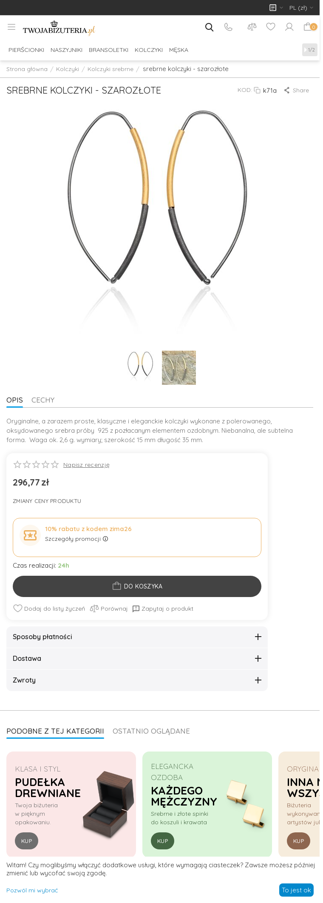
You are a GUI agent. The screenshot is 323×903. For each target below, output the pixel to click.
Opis (14, 399)
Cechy (42, 399)
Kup (26, 840)
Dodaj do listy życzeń (49, 608)
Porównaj (108, 608)
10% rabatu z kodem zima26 (88, 529)
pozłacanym (132, 430)
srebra (65, 430)
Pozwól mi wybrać (32, 890)
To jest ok (296, 890)
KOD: (245, 90)
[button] (297, 90)
